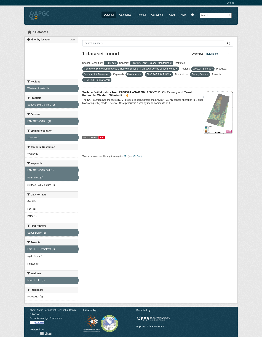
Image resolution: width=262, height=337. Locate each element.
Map (183, 14)
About (172, 14)
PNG (85, 137)
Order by (197, 53)
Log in (230, 2)
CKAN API (35, 314)
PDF (101, 137)
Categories (125, 14)
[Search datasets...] (153, 43)
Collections (157, 14)
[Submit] (228, 43)
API (125, 156)
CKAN (46, 333)
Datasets (109, 14)
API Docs (136, 156)
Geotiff (94, 137)
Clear (72, 39)
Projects (141, 14)
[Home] (29, 32)
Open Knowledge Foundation (46, 318)
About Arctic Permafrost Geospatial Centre (53, 310)
